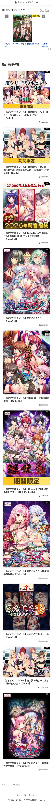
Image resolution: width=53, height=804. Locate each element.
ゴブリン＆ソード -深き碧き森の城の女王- (22, 44)
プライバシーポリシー (26, 795)
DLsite (44, 10)
